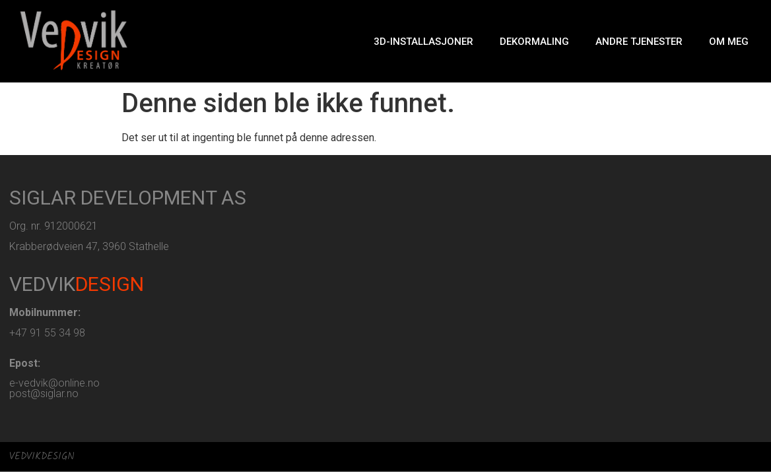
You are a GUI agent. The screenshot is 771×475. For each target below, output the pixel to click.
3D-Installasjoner (423, 42)
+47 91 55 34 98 (47, 333)
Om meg (729, 42)
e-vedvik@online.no (54, 383)
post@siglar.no (44, 393)
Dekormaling (534, 42)
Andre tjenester (639, 42)
